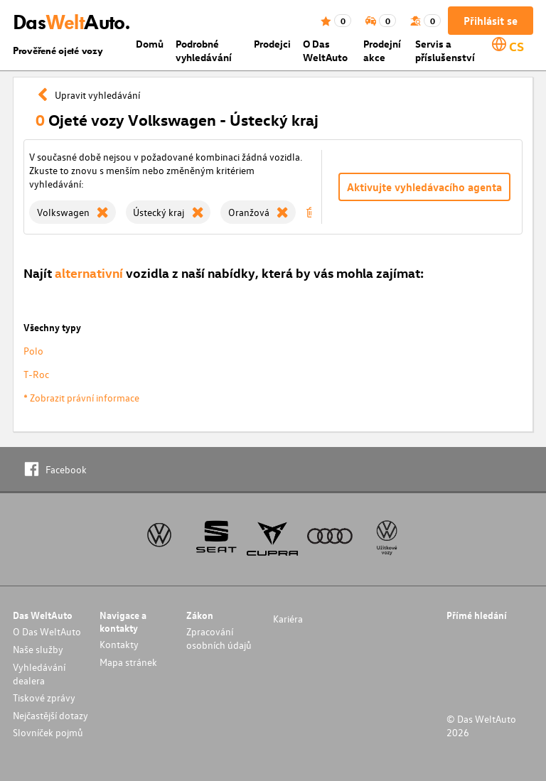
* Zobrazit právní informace (81, 397)
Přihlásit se (491, 21)
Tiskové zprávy (44, 697)
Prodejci (272, 43)
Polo (33, 350)
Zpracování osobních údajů (219, 638)
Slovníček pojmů (48, 732)
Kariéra (288, 618)
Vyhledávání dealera (39, 673)
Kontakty (119, 644)
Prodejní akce (382, 50)
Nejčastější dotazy (50, 715)
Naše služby (38, 649)
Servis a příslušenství (445, 50)
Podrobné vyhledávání (204, 50)
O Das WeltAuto (325, 50)
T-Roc (36, 374)
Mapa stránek (128, 662)
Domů (150, 43)
